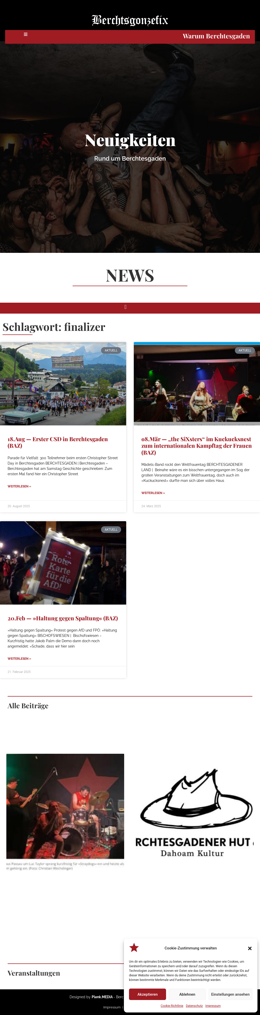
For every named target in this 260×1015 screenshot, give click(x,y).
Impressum (213, 1006)
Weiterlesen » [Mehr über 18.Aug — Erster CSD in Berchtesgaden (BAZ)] (19, 486)
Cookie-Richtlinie (172, 1006)
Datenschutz (194, 1006)
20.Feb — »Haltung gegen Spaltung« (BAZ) (63, 618)
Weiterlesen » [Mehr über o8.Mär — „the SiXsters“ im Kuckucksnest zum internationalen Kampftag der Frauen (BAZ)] (153, 493)
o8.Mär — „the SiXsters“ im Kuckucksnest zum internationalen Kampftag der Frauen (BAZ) (196, 445)
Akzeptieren (147, 994)
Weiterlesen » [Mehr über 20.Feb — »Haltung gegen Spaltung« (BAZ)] (19, 658)
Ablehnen (187, 994)
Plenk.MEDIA (102, 997)
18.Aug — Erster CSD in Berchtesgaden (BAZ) (58, 442)
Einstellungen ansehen (230, 994)
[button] (249, 948)
